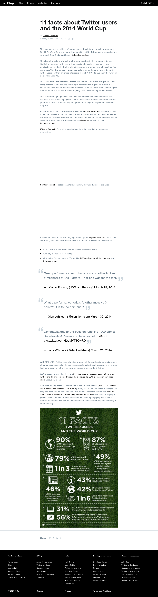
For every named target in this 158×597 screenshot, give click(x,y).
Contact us (69, 583)
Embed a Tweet (14, 571)
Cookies (40, 591)
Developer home (100, 562)
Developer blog (99, 574)
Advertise (125, 562)
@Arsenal (84, 120)
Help (67, 556)
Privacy (68, 591)
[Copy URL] (72, 38)
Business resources (130, 556)
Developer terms (100, 580)
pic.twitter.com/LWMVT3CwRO (65, 340)
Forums (96, 568)
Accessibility (13, 568)
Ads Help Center (71, 571)
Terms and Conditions (102, 591)
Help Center (70, 562)
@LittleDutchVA (47, 123)
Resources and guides (130, 568)
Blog (21, 3)
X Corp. (40, 556)
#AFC (103, 336)
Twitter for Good (43, 565)
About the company (45, 562)
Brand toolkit (42, 571)
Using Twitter (70, 565)
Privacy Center (14, 574)
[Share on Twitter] (61, 39)
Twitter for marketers (130, 571)
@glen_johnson (103, 258)
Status (10, 565)
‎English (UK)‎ (147, 3)
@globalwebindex (79, 55)
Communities (98, 571)
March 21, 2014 (101, 350)
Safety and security (73, 577)
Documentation (99, 565)
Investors (40, 577)
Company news (43, 568)
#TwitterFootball (47, 129)
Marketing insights (129, 574)
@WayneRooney (87, 258)
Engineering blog (100, 577)
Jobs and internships (45, 574)
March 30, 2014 (101, 316)
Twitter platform (15, 556)
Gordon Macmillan (50, 36)
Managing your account (74, 574)
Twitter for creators (73, 568)
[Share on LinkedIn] (68, 39)
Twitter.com (13, 562)
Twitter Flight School (129, 580)
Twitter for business (129, 565)
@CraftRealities (91, 111)
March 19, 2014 (104, 287)
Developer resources (102, 556)
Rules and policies (72, 580)
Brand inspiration (128, 577)
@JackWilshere (50, 261)
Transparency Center (17, 577)
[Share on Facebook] (65, 39)
